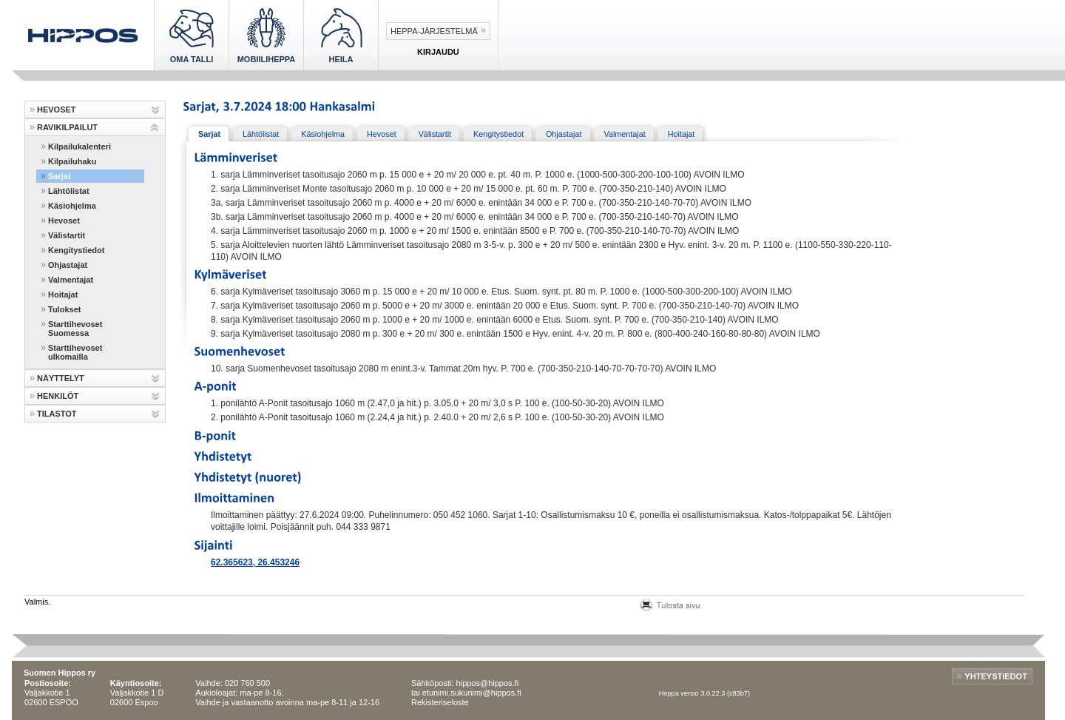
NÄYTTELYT (60, 378)
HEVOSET (56, 109)
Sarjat (59, 176)
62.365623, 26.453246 (255, 562)
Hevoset (64, 220)
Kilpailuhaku (72, 161)
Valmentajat (70, 279)
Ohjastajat (67, 264)
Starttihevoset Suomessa (75, 328)
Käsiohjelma (72, 205)
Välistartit (66, 235)
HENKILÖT (57, 395)
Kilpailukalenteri (79, 146)
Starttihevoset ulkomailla (75, 352)
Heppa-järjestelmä (434, 31)
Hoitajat (63, 294)
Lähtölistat (68, 190)
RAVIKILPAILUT (67, 127)
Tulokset (64, 309)
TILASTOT (57, 413)
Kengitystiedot (76, 250)
